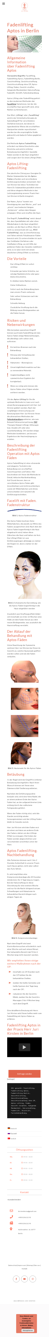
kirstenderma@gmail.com (27, 1211)
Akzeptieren (28, 1330)
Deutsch (12, 1128)
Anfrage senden (24, 1074)
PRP (35, 422)
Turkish (12, 1139)
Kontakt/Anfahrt (14, 1200)
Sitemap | (30, 1265)
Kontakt (24, 1269)
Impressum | (22, 1265)
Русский (12, 1134)
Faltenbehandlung (15, 419)
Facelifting (11, 104)
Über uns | (37, 1265)
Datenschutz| (13, 1265)
